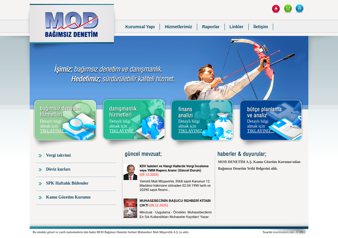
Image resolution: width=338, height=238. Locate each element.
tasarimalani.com (283, 232)
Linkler (237, 26)
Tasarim (267, 232)
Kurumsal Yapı (140, 26)
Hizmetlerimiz (178, 26)
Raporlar (211, 26)
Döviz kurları (58, 169)
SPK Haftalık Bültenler (67, 183)
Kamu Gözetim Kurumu (68, 197)
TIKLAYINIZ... (53, 131)
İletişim (261, 26)
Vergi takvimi (58, 155)
